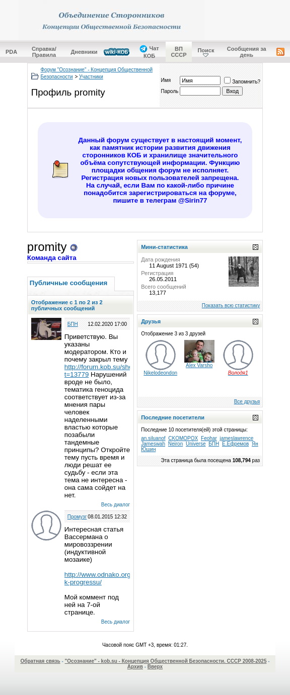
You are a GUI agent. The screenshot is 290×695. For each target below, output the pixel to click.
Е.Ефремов (235, 444)
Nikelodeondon (160, 373)
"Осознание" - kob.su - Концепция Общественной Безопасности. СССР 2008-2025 (166, 661)
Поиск (205, 50)
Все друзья (247, 401)
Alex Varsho (199, 365)
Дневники (83, 52)
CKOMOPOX (183, 438)
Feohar (209, 438)
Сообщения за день (246, 52)
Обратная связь (40, 661)
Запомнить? (242, 81)
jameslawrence (237, 438)
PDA (11, 52)
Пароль (170, 91)
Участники (91, 76)
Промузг (77, 516)
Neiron (175, 444)
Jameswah (153, 444)
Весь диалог (115, 504)
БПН (72, 324)
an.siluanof (153, 438)
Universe (195, 444)
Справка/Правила (44, 52)
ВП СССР (178, 52)
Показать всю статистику (231, 305)
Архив (135, 666)
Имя (166, 80)
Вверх (155, 666)
